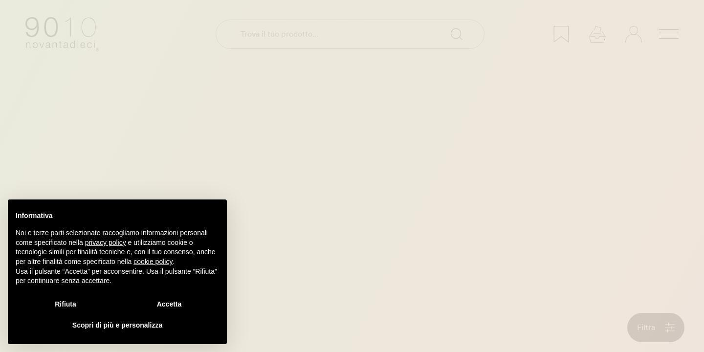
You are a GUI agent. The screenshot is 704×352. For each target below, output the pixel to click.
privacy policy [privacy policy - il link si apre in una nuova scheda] (105, 242)
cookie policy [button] (153, 261)
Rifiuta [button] (65, 304)
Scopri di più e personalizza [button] (117, 325)
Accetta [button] (169, 304)
